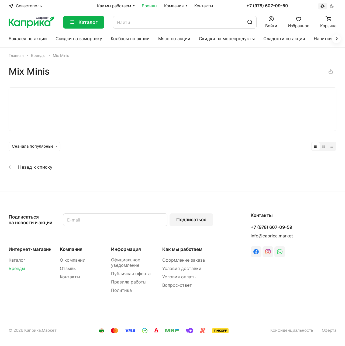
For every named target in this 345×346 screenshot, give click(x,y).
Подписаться (191, 219)
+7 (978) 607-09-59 (267, 6)
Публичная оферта (131, 273)
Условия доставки (181, 268)
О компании (72, 260)
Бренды (17, 268)
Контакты (70, 276)
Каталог (17, 260)
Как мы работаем (182, 249)
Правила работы (128, 282)
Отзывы (68, 268)
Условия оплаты (179, 276)
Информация (126, 249)
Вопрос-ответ (177, 285)
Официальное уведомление (125, 262)
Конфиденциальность (291, 330)
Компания (71, 249)
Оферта (329, 330)
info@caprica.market (272, 235)
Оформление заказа (183, 260)
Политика (121, 290)
